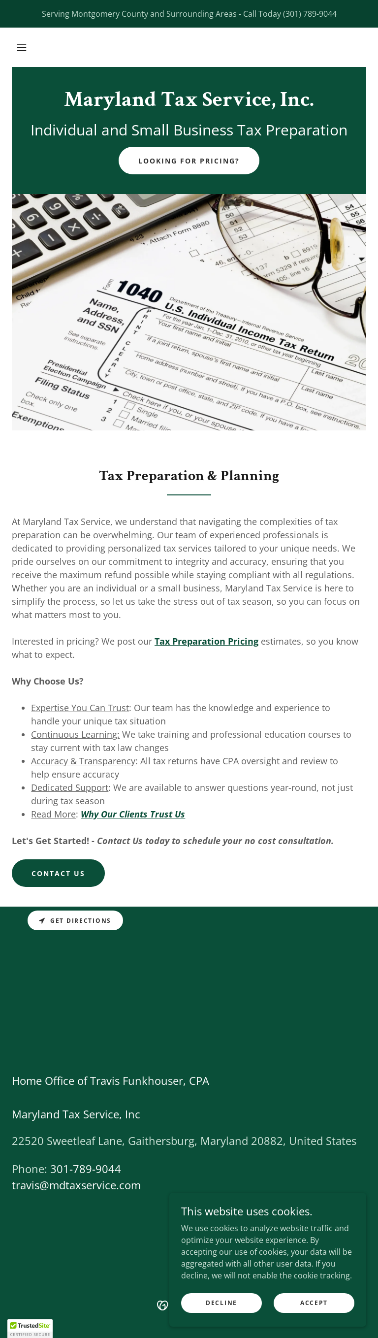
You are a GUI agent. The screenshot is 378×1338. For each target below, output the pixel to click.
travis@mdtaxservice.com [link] (76, 1184)
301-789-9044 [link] (85, 1168)
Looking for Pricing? (189, 160)
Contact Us (58, 873)
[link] (189, 103)
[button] (22, 47)
